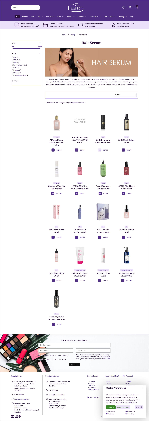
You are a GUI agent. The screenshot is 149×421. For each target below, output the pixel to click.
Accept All (111, 407)
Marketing (130, 414)
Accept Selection (123, 407)
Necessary (110, 411)
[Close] (142, 388)
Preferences (130, 411)
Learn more (132, 402)
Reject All (139, 407)
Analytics (110, 414)
